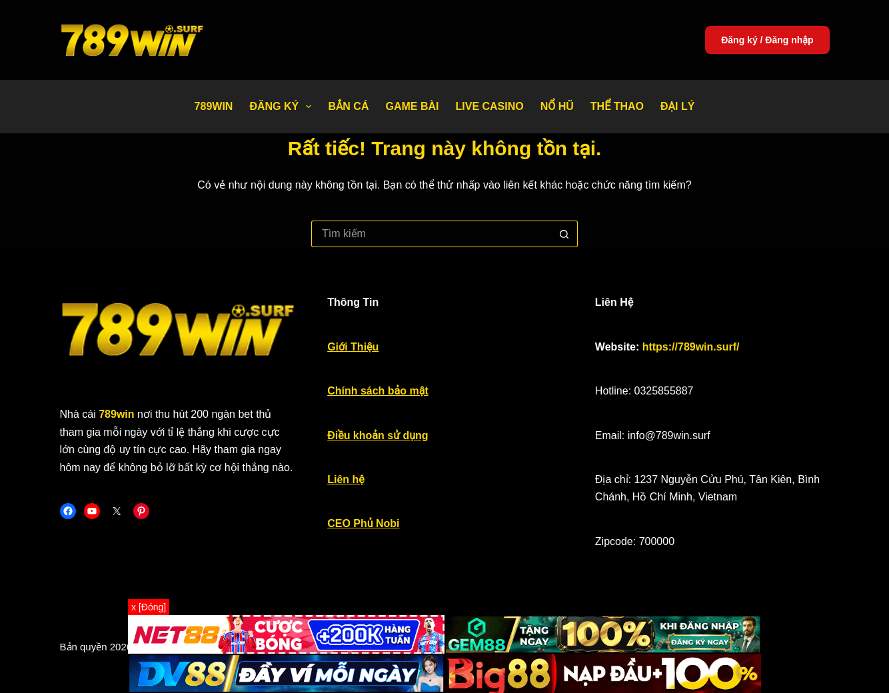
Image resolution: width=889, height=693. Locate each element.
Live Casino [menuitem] (489, 106)
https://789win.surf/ (691, 346)
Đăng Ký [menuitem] (283, 107)
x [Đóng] (148, 607)
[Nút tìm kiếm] (564, 234)
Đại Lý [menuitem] (677, 106)
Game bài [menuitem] (412, 106)
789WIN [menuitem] (214, 106)
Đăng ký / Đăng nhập (767, 40)
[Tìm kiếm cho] (431, 234)
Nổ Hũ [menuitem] (557, 106)
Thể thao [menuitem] (617, 106)
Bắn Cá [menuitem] (348, 106)
